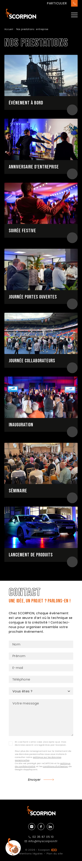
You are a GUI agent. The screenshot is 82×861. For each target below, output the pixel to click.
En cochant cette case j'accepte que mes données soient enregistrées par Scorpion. (40, 743)
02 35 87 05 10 (41, 837)
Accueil (8, 29)
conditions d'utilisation (55, 766)
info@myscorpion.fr (41, 841)
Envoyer (34, 779)
